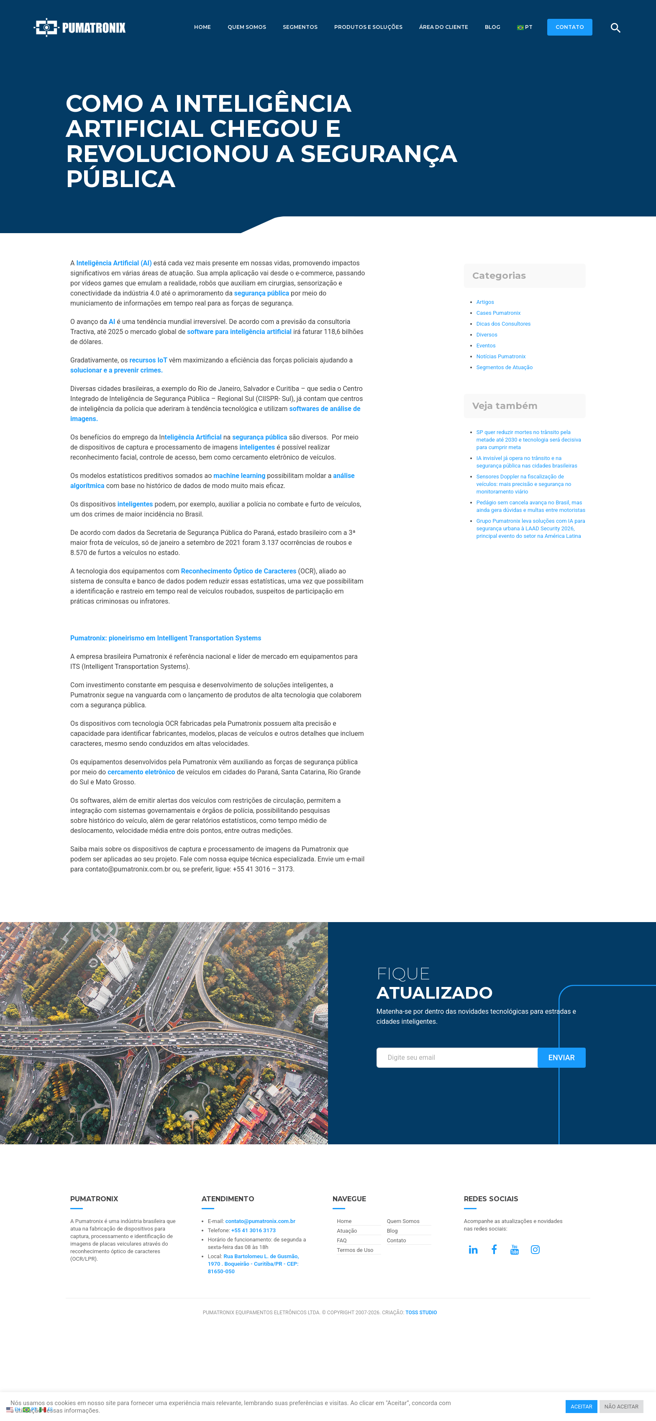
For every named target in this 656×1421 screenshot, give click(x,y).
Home (202, 27)
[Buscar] (616, 28)
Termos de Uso (355, 1250)
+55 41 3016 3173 (253, 1230)
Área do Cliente (443, 27)
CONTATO (570, 27)
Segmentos (300, 27)
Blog (492, 27)
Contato (396, 1240)
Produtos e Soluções (368, 27)
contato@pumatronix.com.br (260, 1221)
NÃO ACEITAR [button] (621, 1406)
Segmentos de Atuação (505, 367)
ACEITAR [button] (581, 1406)
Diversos (487, 334)
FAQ (341, 1240)
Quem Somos (247, 27)
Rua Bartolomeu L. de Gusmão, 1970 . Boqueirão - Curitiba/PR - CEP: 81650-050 (253, 1264)
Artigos (485, 302)
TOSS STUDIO (421, 1313)
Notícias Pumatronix (501, 356)
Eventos (486, 345)
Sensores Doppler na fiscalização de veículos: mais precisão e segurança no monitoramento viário (524, 484)
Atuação (347, 1231)
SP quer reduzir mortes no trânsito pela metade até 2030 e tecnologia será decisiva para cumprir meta (529, 439)
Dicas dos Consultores (504, 324)
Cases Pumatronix (499, 313)
